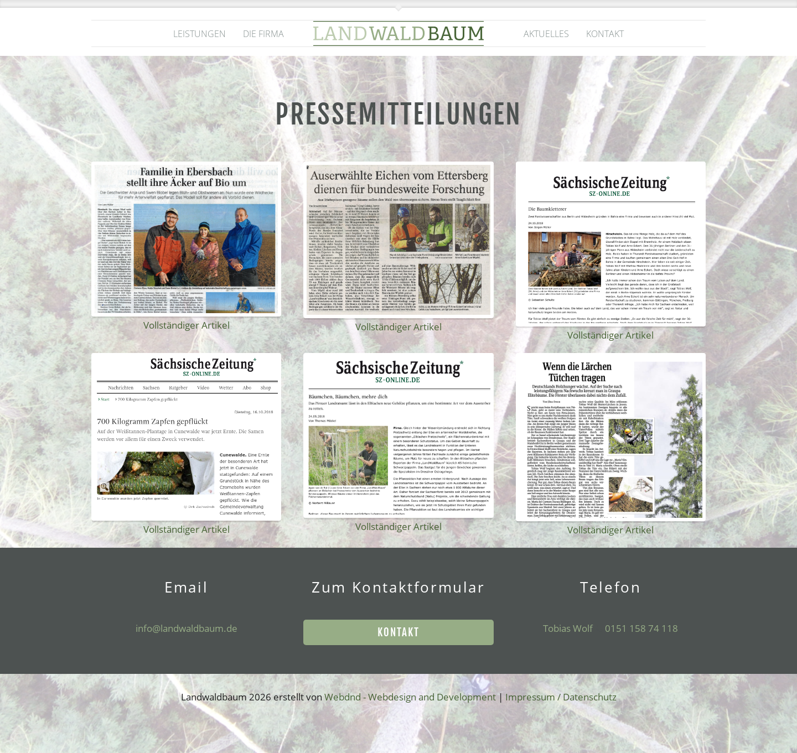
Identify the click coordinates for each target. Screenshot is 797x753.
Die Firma (263, 33)
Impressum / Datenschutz (561, 696)
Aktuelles (546, 33)
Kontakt (605, 33)
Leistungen (199, 33)
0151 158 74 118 (640, 628)
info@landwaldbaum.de (186, 628)
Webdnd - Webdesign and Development (410, 696)
